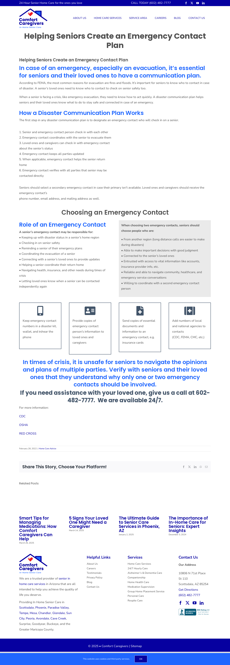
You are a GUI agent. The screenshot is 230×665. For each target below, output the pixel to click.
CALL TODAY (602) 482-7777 (151, 3)
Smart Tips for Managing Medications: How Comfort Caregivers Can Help (38, 528)
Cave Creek (58, 618)
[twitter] (192, 3)
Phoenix (40, 608)
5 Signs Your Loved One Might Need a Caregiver (88, 522)
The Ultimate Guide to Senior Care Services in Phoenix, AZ (139, 524)
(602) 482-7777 (189, 595)
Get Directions (188, 590)
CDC (22, 416)
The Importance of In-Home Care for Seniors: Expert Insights (188, 524)
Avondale (42, 618)
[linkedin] (203, 3)
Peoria (30, 618)
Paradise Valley (58, 608)
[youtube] (197, 3)
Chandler (44, 613)
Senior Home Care (42, 3)
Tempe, (24, 613)
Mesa (33, 613)
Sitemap (136, 646)
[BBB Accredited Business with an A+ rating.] (195, 610)
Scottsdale (26, 608)
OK (140, 659)
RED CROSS (27, 434)
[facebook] (186, 3)
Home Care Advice (47, 448)
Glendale (58, 613)
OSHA (23, 425)
